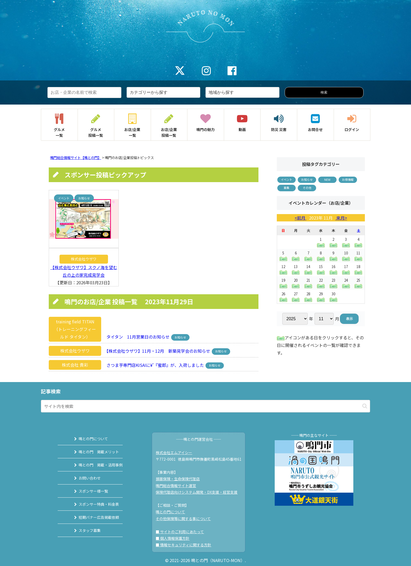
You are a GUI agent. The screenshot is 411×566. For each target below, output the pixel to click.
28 (308, 296)
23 (333, 283)
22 (321, 283)
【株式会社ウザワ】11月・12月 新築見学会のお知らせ (156, 350)
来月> (341, 218)
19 (283, 283)
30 (333, 296)
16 (333, 269)
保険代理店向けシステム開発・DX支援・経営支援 (199, 492)
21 (308, 283)
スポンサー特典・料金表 (92, 504)
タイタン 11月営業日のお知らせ (136, 337)
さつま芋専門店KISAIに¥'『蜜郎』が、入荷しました (153, 365)
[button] (364, 406)
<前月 (300, 218)
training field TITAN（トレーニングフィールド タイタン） (75, 329)
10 (346, 256)
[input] (205, 406)
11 (358, 256)
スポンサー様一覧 (86, 491)
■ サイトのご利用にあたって (183, 531)
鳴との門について (86, 438)
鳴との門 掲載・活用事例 (94, 464)
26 (283, 296)
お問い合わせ (83, 478)
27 (296, 296)
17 (346, 269)
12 (283, 269)
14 (308, 269)
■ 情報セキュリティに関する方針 (186, 544)
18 (358, 269)
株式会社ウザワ (83, 259)
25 (358, 283)
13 (296, 269)
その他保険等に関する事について (186, 518)
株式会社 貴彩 (75, 365)
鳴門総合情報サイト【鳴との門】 (75, 157)
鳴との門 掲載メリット (92, 451)
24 (346, 283)
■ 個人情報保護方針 (175, 538)
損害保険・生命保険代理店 (181, 478)
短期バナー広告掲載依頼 (92, 517)
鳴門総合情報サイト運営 (179, 485)
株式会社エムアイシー (177, 452)
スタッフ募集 (83, 530)
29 (321, 296)
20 (296, 283)
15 (321, 269)
